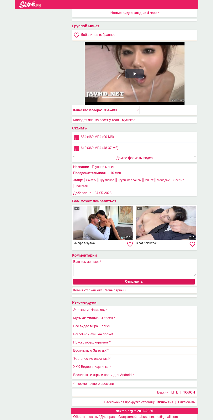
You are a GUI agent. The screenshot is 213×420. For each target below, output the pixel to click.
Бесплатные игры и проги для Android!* (103, 375)
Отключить (186, 402)
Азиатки (91, 180)
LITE (174, 392)
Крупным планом (129, 180)
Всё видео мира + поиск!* (93, 326)
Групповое (107, 180)
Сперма (178, 180)
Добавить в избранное (94, 35)
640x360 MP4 (95, 148)
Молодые (163, 180)
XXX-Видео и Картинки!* (92, 367)
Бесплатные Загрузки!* (91, 350)
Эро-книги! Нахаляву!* (90, 310)
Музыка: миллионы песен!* (94, 318)
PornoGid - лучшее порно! (93, 334)
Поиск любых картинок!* (92, 342)
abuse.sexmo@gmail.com (159, 417)
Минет (149, 180)
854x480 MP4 (93, 137)
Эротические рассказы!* (91, 358)
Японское (81, 186)
